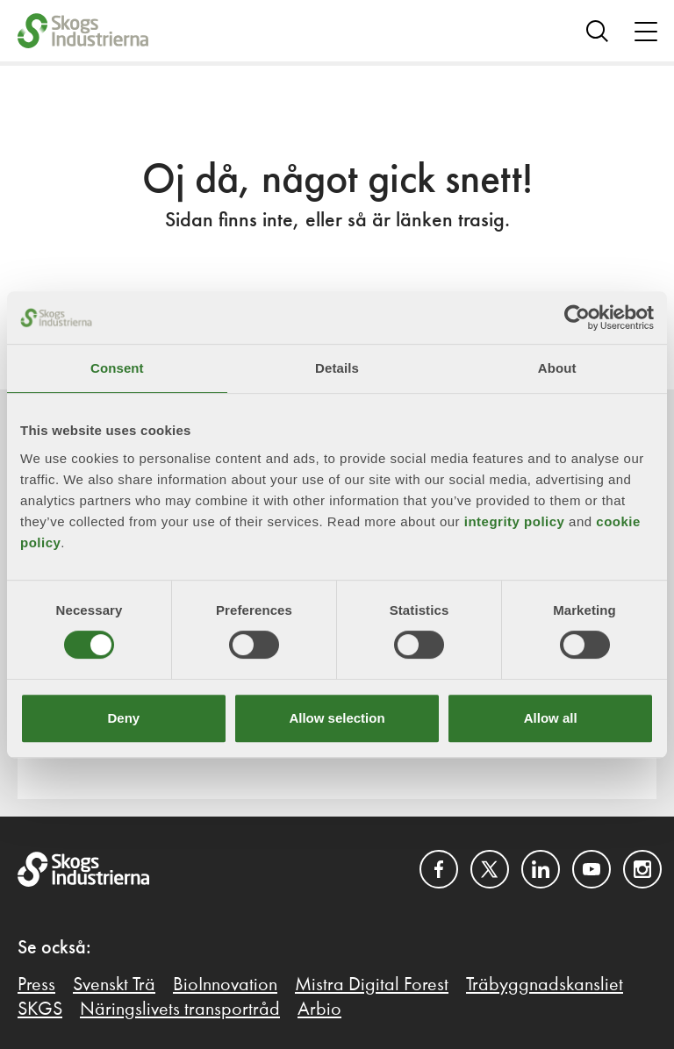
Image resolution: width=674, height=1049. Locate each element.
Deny (123, 717)
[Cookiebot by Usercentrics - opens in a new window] (577, 317)
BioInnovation (225, 985)
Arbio (319, 1009)
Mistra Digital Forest (371, 985)
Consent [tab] (117, 367)
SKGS (40, 1009)
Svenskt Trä (114, 985)
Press (36, 985)
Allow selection (336, 717)
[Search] (597, 30)
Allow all (550, 717)
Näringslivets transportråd (180, 1009)
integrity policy (514, 521)
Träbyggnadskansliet (544, 985)
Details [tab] (337, 367)
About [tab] (557, 367)
